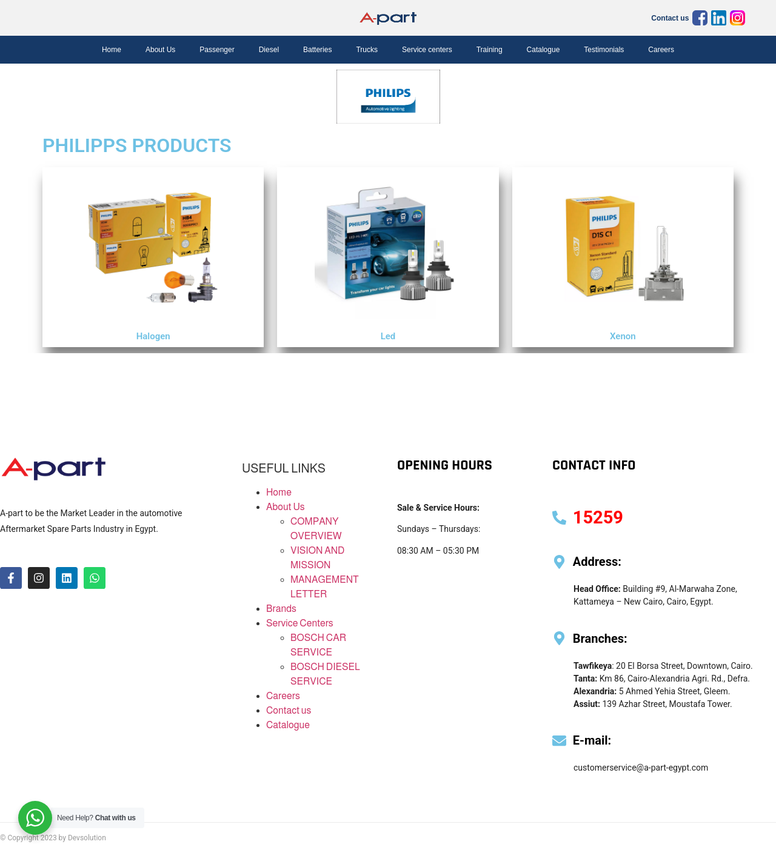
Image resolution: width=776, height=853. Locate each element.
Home (111, 49)
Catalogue (543, 49)
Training (490, 49)
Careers (661, 49)
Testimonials (604, 49)
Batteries (317, 49)
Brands (281, 608)
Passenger (216, 49)
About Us (160, 49)
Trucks (367, 49)
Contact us (670, 18)
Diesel (269, 49)
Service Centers (299, 623)
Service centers (427, 49)
